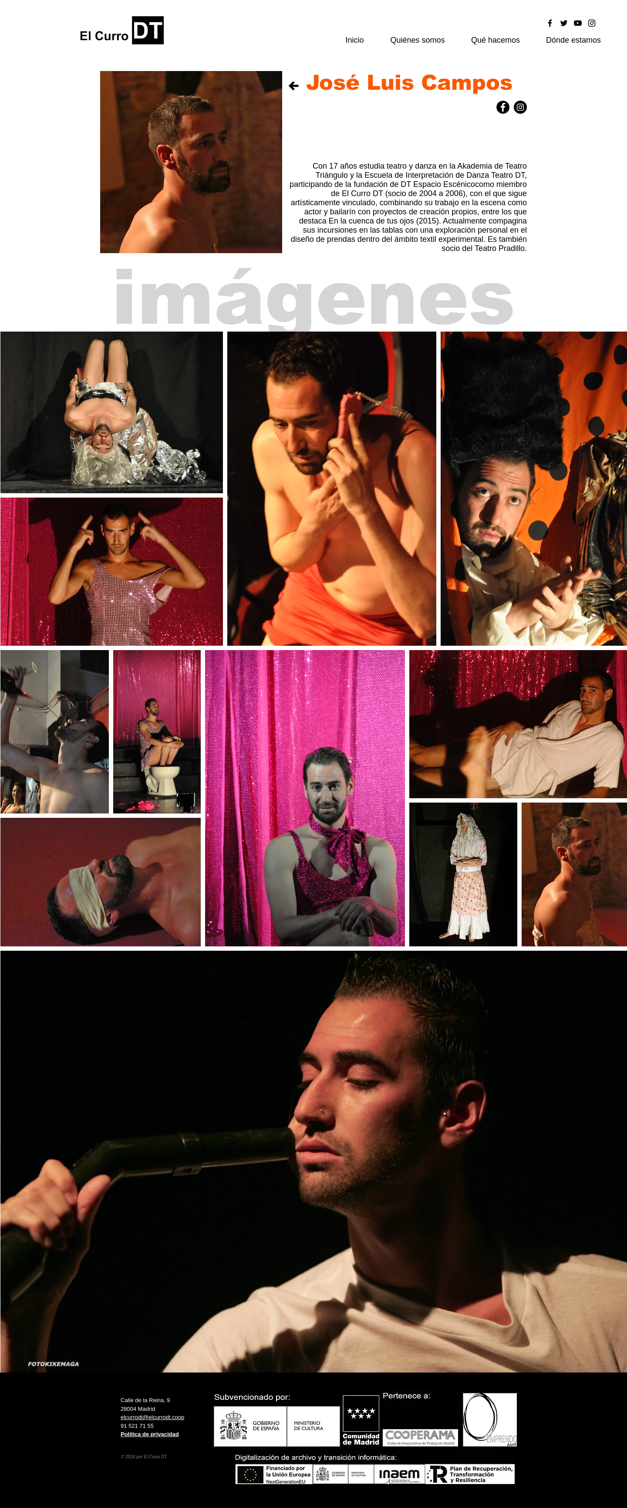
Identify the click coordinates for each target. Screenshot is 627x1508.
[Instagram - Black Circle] (520, 107)
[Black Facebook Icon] (550, 23)
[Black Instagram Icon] (592, 23)
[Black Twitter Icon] (564, 23)
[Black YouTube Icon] (578, 23)
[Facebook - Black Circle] (502, 107)
